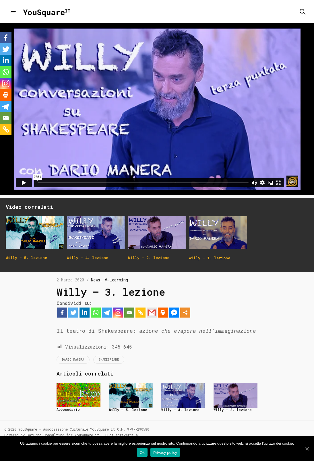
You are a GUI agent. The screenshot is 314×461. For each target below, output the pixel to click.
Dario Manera (73, 359)
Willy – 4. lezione (180, 409)
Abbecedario (68, 409)
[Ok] (307, 449)
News (95, 280)
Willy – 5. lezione (128, 409)
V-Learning (116, 280)
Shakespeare (109, 359)
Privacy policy (165, 452)
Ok (142, 452)
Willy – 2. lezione (233, 409)
